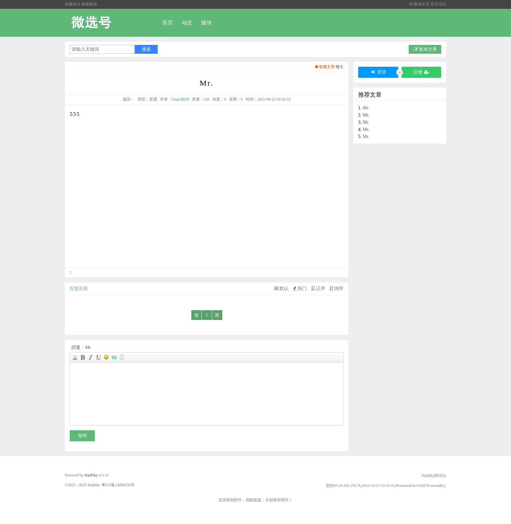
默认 (280, 288)
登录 (378, 72)
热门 (299, 288)
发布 (82, 435)
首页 (167, 22)
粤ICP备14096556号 (118, 485)
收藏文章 (324, 66)
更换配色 (89, 4)
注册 (421, 72)
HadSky (91, 475)
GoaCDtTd (180, 99)
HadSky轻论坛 (434, 475)
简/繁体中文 (420, 4)
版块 (206, 22)
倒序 (335, 288)
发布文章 (425, 49)
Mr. (366, 107)
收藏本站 (72, 4)
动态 (187, 22)
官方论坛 (438, 4)
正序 (317, 288)
